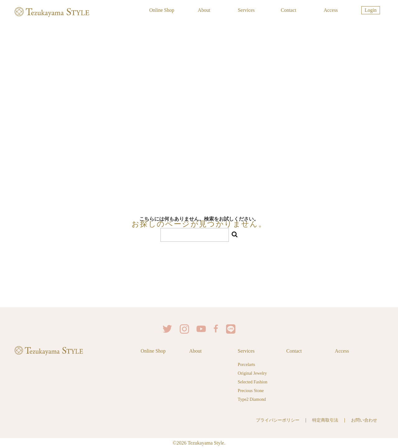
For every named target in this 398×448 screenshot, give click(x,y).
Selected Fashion (252, 382)
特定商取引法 (325, 420)
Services (246, 10)
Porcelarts (246, 364)
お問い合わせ (364, 420)
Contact (288, 10)
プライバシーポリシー (277, 420)
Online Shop (161, 10)
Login (371, 10)
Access (331, 10)
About (204, 10)
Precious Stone (251, 390)
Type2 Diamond (252, 399)
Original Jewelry (252, 373)
